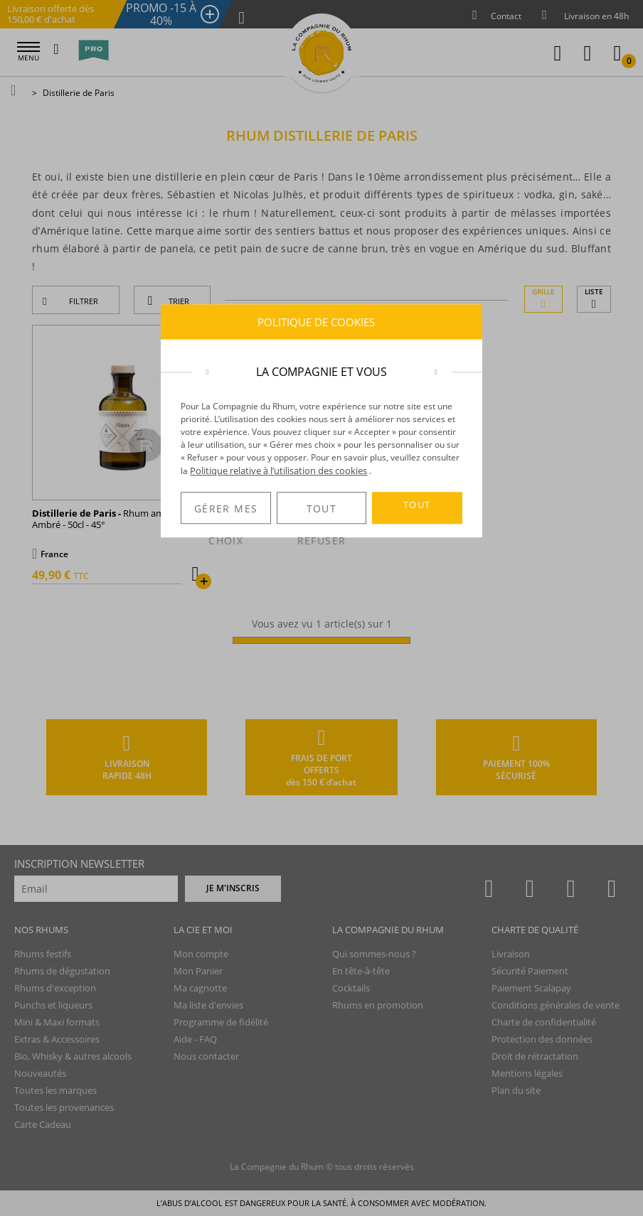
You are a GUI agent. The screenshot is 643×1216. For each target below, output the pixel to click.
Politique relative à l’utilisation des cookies (278, 470)
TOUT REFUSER (321, 513)
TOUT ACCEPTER (416, 511)
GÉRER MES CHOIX (225, 513)
